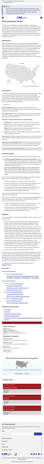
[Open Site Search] (41, 18)
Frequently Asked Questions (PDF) (12, 313)
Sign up (37, 434)
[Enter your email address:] (18, 434)
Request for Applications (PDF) (12, 316)
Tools (22, 444)
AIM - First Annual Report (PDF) (14, 300)
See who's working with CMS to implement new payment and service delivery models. (22, 370)
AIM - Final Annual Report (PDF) (14, 285)
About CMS (22, 441)
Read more (6, 104)
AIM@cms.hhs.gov (6, 264)
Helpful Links (22, 447)
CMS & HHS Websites (22, 438)
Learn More (6, 391)
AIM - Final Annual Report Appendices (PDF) (17, 288)
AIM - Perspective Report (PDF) (14, 290)
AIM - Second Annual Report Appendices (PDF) (18, 296)
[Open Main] (3, 18)
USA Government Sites (22, 449)
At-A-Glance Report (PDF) (16, 274)
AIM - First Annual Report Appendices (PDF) (17, 302)
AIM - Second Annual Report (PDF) (15, 294)
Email (3, 431)
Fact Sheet (7, 311)
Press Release (7, 309)
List (40, 93)
